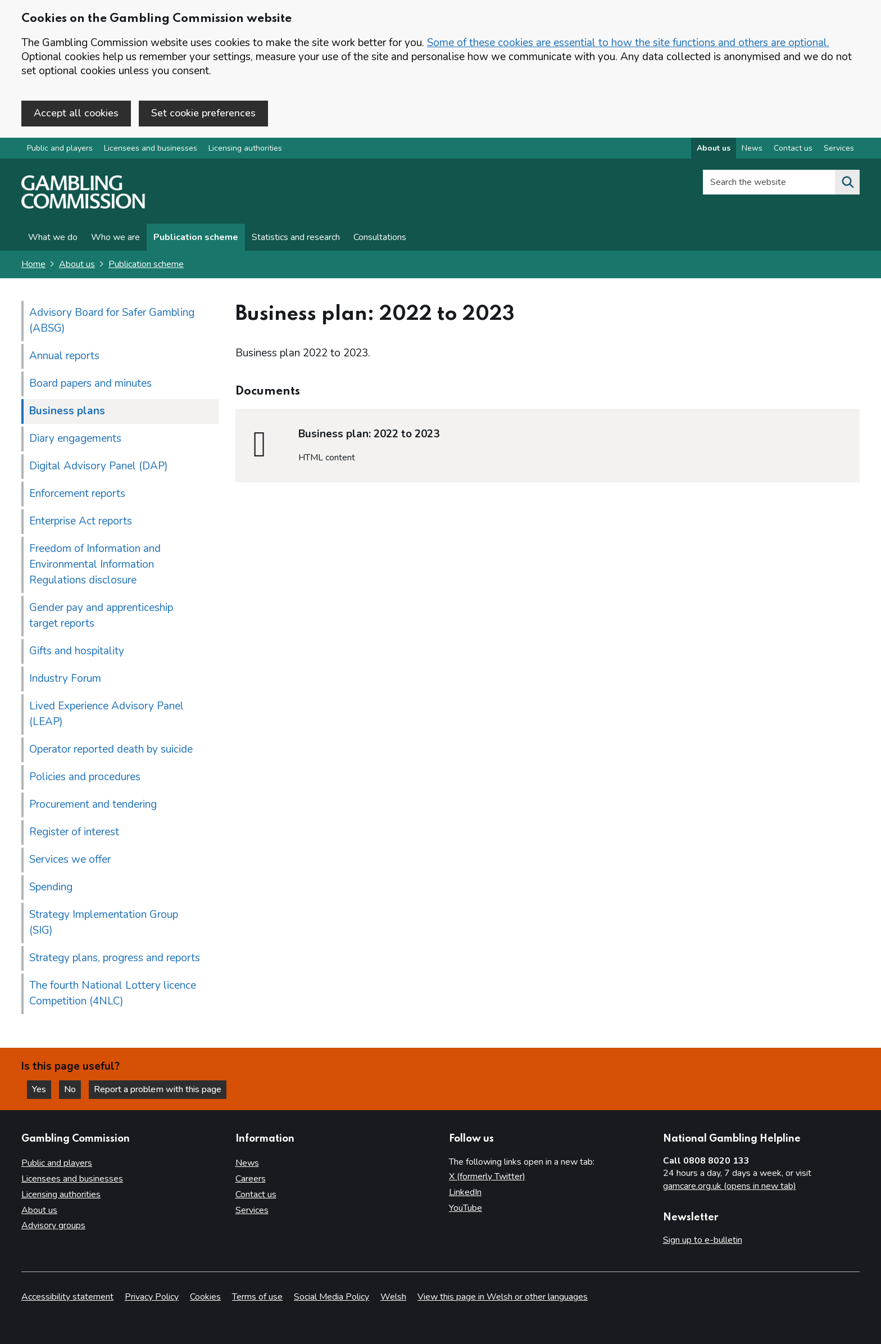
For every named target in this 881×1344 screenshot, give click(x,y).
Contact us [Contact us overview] (793, 148)
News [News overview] (752, 148)
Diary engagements (75, 438)
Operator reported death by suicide (111, 749)
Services (252, 1210)
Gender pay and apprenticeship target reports (101, 615)
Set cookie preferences (203, 113)
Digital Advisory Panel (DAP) (98, 466)
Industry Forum (65, 678)
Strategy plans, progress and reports (114, 958)
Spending (50, 887)
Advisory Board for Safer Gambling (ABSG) (111, 320)
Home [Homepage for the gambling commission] (33, 264)
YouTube (465, 1208)
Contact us (255, 1194)
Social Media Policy (331, 1297)
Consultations (379, 237)
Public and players (60, 148)
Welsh (393, 1297)
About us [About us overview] (713, 148)
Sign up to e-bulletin (702, 1240)
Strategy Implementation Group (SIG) (103, 922)
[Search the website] (847, 182)
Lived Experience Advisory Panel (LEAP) (106, 714)
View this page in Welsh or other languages (502, 1297)
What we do (53, 237)
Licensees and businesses (150, 148)
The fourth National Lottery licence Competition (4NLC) (112, 993)
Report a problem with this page (157, 1089)
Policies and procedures (84, 777)
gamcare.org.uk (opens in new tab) (729, 1186)
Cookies (205, 1297)
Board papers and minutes (90, 383)
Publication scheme (195, 237)
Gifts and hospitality (76, 651)
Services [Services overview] (839, 148)
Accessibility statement (67, 1297)
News (247, 1163)
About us (77, 264)
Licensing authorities (245, 148)
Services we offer (70, 859)
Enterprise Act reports (80, 521)
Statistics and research (296, 237)
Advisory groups (53, 1225)
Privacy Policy (152, 1297)
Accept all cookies (76, 113)
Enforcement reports (77, 493)
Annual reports (64, 356)
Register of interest (74, 832)
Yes (41, 1089)
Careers (250, 1179)
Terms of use (257, 1297)
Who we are (115, 237)
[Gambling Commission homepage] (83, 206)
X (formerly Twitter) (487, 1176)
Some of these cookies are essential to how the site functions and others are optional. (628, 42)
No (72, 1089)
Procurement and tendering (93, 804)
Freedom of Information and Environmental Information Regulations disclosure (95, 564)
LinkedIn (465, 1192)
